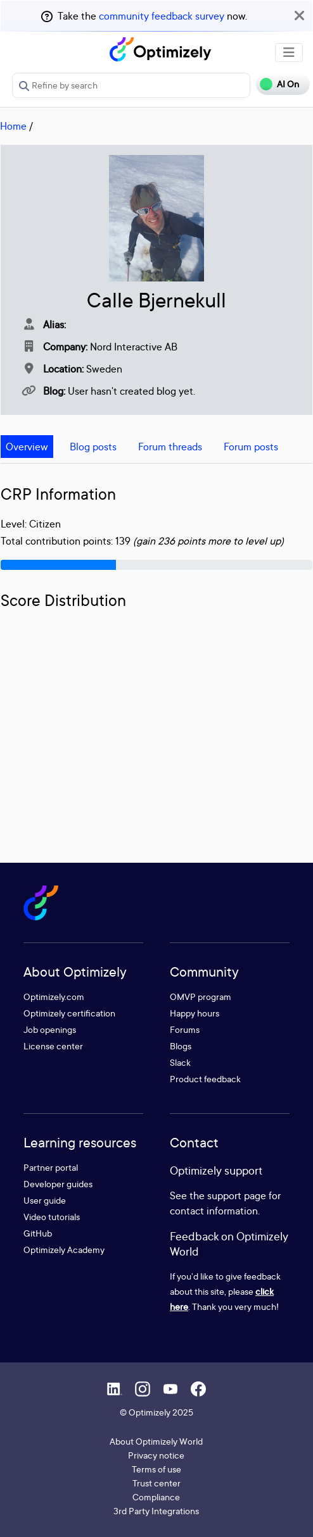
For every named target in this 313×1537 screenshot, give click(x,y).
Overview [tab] (27, 447)
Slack (180, 1062)
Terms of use (156, 1469)
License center (53, 1046)
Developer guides (58, 1184)
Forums (185, 1029)
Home (13, 126)
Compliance (156, 1497)
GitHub (37, 1233)
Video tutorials (51, 1217)
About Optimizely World (156, 1441)
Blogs (180, 1046)
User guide (44, 1200)
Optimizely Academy (64, 1250)
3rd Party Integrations (156, 1511)
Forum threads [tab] (170, 447)
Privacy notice (156, 1455)
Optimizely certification (69, 1013)
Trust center (156, 1483)
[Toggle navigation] (289, 52)
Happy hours (194, 1013)
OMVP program (200, 997)
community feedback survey (161, 16)
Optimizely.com (53, 997)
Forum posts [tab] (251, 447)
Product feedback (205, 1079)
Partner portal (50, 1167)
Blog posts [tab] (93, 447)
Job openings (49, 1029)
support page (236, 1195)
